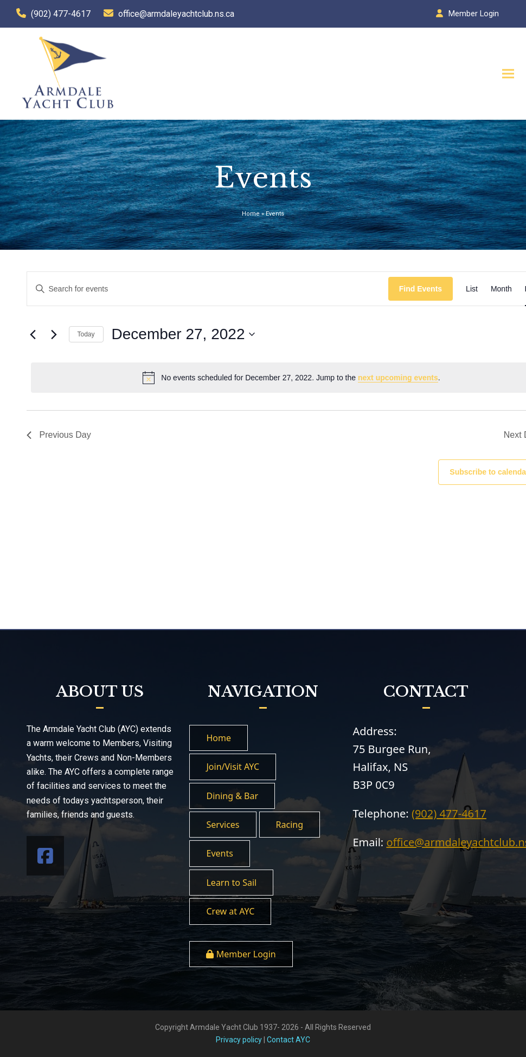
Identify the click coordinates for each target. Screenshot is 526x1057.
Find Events (420, 288)
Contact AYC (288, 1039)
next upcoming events (398, 377)
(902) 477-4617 (61, 14)
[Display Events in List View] (472, 289)
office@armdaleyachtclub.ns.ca (176, 14)
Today (86, 334)
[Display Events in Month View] (501, 289)
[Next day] (54, 334)
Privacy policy (239, 1039)
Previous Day (59, 434)
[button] (504, 73)
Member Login (473, 13)
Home (251, 213)
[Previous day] (33, 334)
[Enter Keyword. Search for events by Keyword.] (207, 289)
